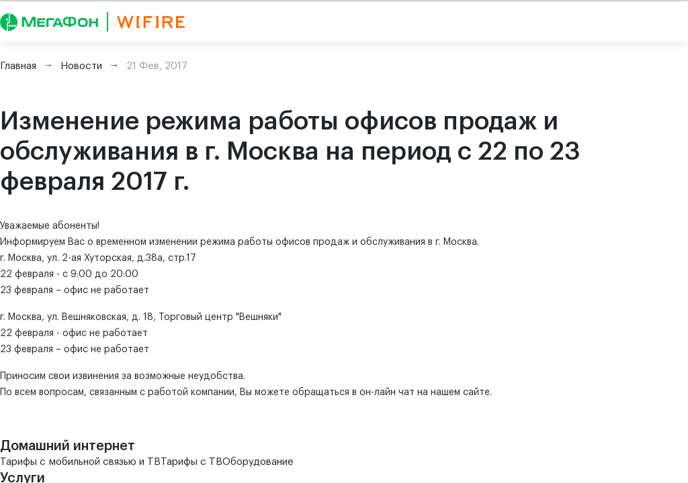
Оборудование (258, 462)
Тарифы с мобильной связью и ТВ (80, 462)
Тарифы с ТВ (191, 462)
